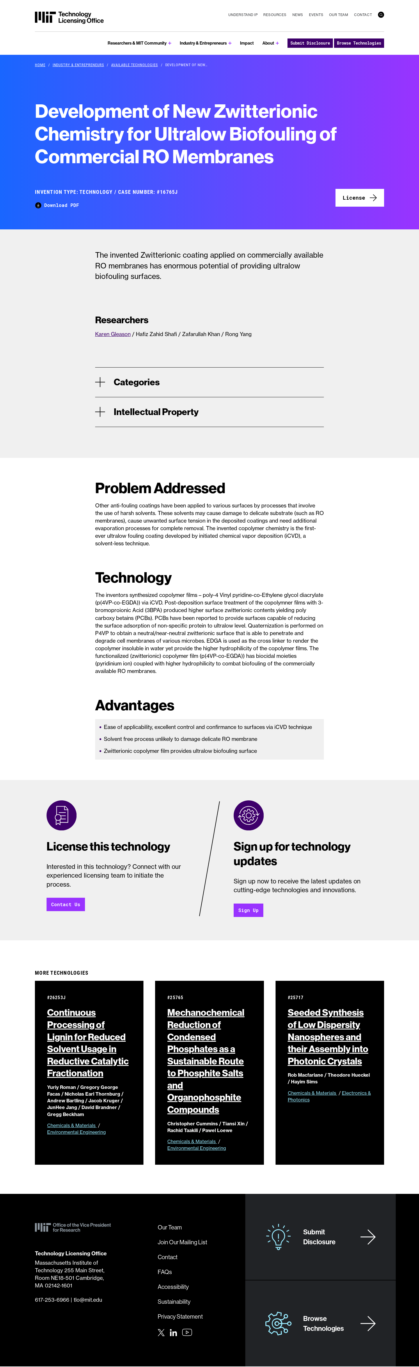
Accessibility (173, 1287)
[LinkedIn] (173, 1332)
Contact (363, 15)
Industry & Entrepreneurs (203, 43)
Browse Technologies (359, 43)
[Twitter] (161, 1332)
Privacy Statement (180, 1317)
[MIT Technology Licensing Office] (69, 18)
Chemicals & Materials (72, 1126)
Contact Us (65, 905)
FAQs (165, 1272)
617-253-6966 (52, 1300)
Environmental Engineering (76, 1133)
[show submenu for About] (277, 43)
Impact (247, 43)
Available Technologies (134, 64)
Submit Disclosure (310, 43)
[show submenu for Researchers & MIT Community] (169, 43)
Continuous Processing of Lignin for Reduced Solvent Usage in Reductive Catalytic (88, 1043)
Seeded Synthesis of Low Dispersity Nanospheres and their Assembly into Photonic (330, 1037)
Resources (275, 15)
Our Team (338, 15)
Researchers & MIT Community (137, 43)
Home (40, 64)
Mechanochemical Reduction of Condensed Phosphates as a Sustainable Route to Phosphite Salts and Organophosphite (205, 1061)
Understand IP (243, 15)
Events (316, 15)
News (297, 15)
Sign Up (248, 910)
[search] (381, 15)
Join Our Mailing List (182, 1242)
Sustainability (174, 1302)
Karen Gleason (113, 334)
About (268, 43)
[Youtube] (187, 1333)
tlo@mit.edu (88, 1300)
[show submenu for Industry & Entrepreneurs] (230, 43)
